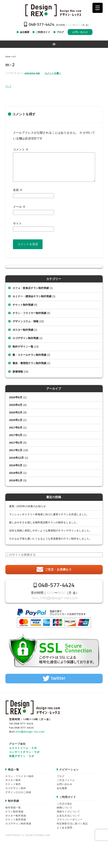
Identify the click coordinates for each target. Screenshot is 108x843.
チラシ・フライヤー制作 (19, 775)
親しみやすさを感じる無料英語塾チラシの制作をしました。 (44, 522)
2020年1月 (15, 420)
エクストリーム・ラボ (23, 747)
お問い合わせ (80, 32)
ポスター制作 (13, 779)
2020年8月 (15, 397)
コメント (20, 149)
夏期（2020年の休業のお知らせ (27, 506)
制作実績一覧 (13, 806)
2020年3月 (15, 412)
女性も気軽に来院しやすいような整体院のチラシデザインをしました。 (50, 530)
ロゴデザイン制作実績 (25, 338)
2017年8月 (15, 427)
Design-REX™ (54, 10)
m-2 (8, 86)
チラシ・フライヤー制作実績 (29, 313)
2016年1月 (15, 480)
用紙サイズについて (68, 810)
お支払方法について (68, 814)
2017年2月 (15, 442)
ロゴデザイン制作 (15, 787)
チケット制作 (13, 783)
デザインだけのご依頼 (18, 791)
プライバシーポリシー (70, 818)
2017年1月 (15, 450)
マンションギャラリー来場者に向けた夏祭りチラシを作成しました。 (49, 514)
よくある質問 (64, 826)
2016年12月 (16, 457)
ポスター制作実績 (23, 329)
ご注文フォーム (66, 779)
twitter (58, 677)
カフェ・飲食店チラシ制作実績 (31, 288)
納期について (64, 806)
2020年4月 (15, 404)
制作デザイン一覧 (23, 346)
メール (19, 206)
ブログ (61, 775)
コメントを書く (52, 73)
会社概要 (62, 787)
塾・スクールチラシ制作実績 (29, 354)
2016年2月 (15, 472)
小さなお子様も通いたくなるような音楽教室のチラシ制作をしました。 (50, 538)
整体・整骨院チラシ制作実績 (29, 363)
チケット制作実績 (23, 304)
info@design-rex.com (59, 598)
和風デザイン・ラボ (21, 755)
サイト (17, 223)
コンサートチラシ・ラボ (24, 751)
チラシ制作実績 (14, 810)
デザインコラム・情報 (25, 321)
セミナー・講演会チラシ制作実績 (32, 296)
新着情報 (18, 371)
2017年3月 (15, 435)
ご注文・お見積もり (58, 569)
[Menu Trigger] (97, 8)
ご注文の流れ (64, 802)
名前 (18, 190)
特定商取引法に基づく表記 (72, 822)
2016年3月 (15, 465)
